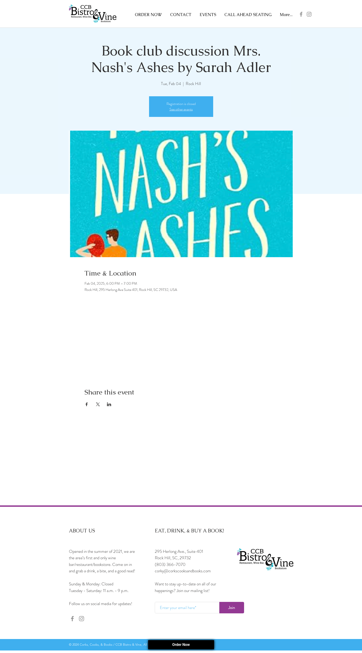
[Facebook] (301, 14)
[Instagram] (309, 14)
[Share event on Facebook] (86, 404)
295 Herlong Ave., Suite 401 (179, 551)
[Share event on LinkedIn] (109, 404)
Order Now (181, 644)
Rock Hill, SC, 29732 (173, 558)
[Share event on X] (98, 404)
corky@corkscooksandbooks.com (183, 571)
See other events (181, 109)
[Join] (231, 607)
